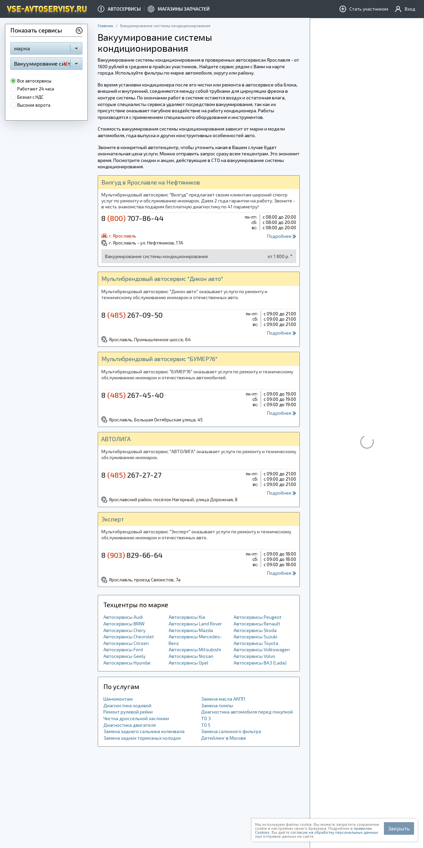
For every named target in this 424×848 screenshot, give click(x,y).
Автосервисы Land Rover (195, 623)
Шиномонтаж (118, 699)
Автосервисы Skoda (255, 630)
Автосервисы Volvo (254, 656)
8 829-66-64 (132, 555)
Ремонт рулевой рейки (128, 712)
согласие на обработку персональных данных (334, 832)
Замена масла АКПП (223, 699)
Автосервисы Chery (124, 630)
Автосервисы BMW (123, 623)
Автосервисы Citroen (126, 643)
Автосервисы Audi (123, 617)
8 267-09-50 (132, 314)
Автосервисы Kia (187, 617)
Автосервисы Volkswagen (262, 649)
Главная (105, 25)
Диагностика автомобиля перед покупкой (247, 712)
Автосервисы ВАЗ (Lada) (260, 662)
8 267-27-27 (131, 474)
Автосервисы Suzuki (255, 636)
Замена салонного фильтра (231, 731)
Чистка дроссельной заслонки (136, 718)
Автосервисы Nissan (191, 656)
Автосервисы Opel (188, 662)
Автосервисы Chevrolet (128, 636)
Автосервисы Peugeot (258, 617)
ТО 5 (205, 725)
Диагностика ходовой (127, 705)
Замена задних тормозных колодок (142, 738)
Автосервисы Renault (257, 623)
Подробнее (281, 236)
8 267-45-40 (132, 395)
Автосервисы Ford (123, 649)
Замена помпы (217, 705)
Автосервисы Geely (124, 656)
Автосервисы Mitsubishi (195, 649)
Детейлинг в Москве (223, 738)
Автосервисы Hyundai (126, 662)
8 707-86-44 (132, 218)
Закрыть (399, 828)
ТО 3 (206, 718)
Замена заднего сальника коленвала (144, 731)
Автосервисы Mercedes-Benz (195, 640)
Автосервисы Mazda (191, 630)
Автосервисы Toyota (256, 643)
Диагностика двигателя (129, 725)
